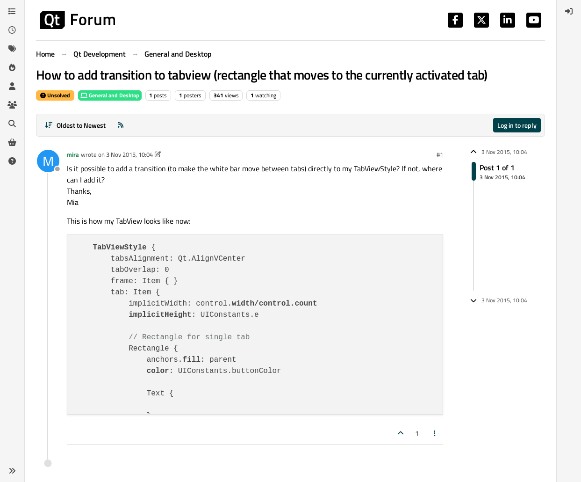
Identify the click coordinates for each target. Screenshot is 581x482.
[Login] (568, 11)
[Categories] (12, 11)
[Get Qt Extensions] (12, 142)
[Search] (12, 123)
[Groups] (12, 104)
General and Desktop (109, 95)
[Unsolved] (12, 160)
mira (73, 154)
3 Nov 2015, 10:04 (129, 154)
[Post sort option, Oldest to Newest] (75, 125)
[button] (12, 470)
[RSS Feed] (121, 125)
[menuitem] (568, 11)
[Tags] (12, 48)
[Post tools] (435, 433)
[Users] (12, 86)
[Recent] (12, 29)
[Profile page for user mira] (48, 161)
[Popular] (12, 67)
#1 (440, 154)
